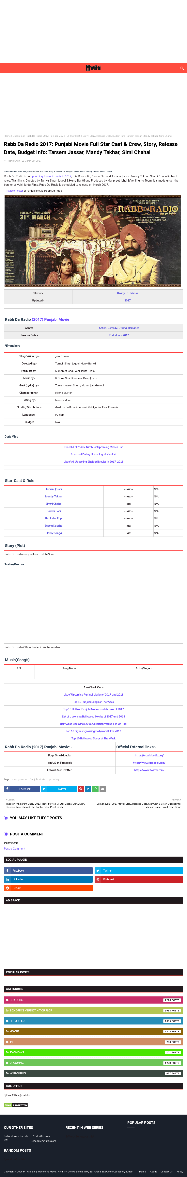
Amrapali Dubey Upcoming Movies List (93, 454)
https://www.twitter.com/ (149, 770)
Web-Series (95, 1073)
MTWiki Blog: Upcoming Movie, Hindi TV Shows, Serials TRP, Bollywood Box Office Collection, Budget (78, 1171)
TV (95, 1042)
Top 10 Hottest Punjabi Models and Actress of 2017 (93, 709)
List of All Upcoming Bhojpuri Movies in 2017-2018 (93, 461)
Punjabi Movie (37, 779)
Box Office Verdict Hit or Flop (95, 1010)
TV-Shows (95, 1052)
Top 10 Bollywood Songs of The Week (93, 738)
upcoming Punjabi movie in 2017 (51, 176)
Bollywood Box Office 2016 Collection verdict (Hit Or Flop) (93, 723)
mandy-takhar (19, 779)
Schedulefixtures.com (43, 1140)
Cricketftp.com (41, 1136)
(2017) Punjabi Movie (50, 319)
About (153, 1171)
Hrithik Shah (13, 160)
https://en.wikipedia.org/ (149, 755)
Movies (95, 1031)
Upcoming (18, 135)
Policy (180, 1171)
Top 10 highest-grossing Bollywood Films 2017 (93, 731)
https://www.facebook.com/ (149, 762)
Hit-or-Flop (95, 1021)
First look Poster (14, 190)
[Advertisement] (93, 31)
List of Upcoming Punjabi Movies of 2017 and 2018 (93, 694)
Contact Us (167, 1171)
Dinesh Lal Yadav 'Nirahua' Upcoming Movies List (93, 447)
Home (7, 135)
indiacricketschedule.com (17, 1138)
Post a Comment (14, 848)
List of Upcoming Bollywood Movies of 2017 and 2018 (93, 716)
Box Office (95, 1000)
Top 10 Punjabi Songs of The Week (93, 701)
